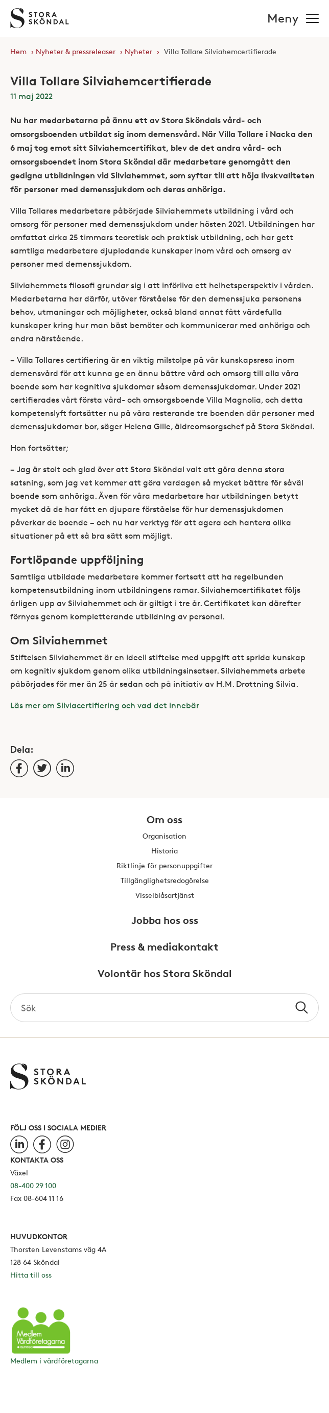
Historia (164, 851)
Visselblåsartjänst (164, 895)
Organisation (164, 836)
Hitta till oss (31, 1274)
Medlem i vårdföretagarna (54, 1360)
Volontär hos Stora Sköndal (165, 974)
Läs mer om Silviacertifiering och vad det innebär (104, 705)
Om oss (164, 820)
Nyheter (138, 51)
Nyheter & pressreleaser (75, 51)
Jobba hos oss (164, 920)
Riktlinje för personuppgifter (164, 866)
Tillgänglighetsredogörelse (165, 881)
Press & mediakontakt (164, 947)
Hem (18, 51)
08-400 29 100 (33, 1185)
